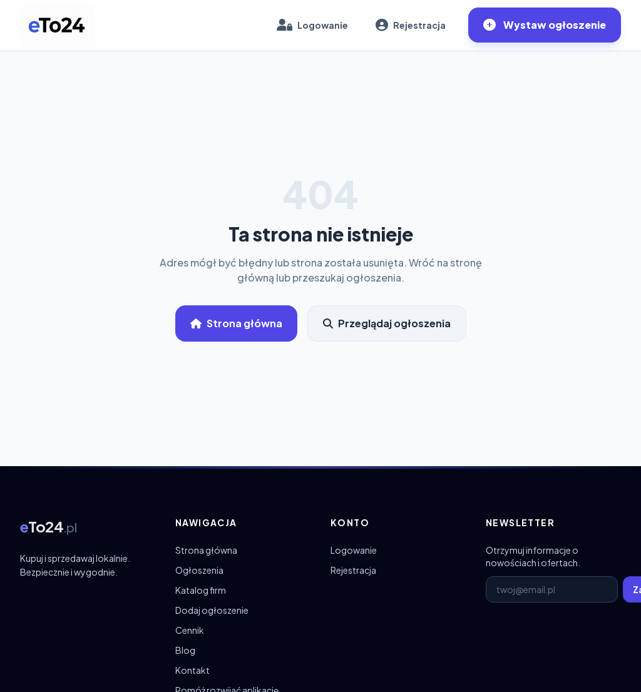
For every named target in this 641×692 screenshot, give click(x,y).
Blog (185, 650)
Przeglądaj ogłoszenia (387, 323)
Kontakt (192, 670)
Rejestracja (353, 570)
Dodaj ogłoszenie (212, 610)
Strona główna (236, 323)
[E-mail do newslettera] (552, 589)
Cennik (189, 630)
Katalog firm (200, 590)
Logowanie (354, 550)
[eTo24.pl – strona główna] (56, 25)
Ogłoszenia (199, 570)
